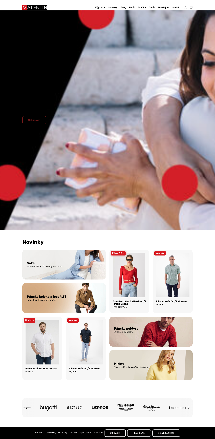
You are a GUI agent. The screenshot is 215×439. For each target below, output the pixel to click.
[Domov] (34, 7)
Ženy (123, 7)
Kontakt (176, 7)
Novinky (113, 7)
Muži (132, 7)
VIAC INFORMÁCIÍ (166, 433)
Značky (142, 7)
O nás (152, 7)
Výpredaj (100, 7)
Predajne (163, 7)
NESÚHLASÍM (139, 433)
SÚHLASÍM (115, 433)
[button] (26, 413)
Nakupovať (34, 124)
